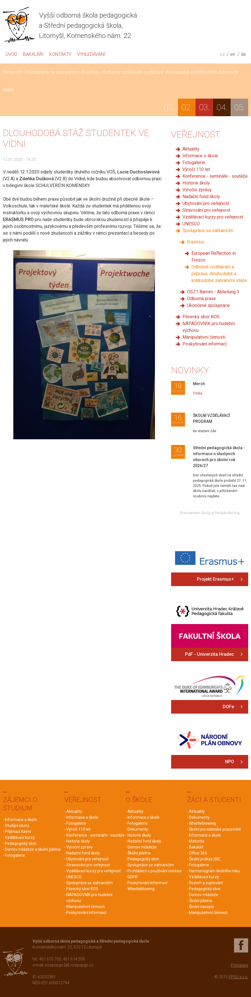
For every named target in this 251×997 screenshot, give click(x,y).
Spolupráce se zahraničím (51, 72)
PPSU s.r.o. (238, 977)
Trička (197, 393)
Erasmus (90, 72)
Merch (199, 383)
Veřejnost (12, 72)
